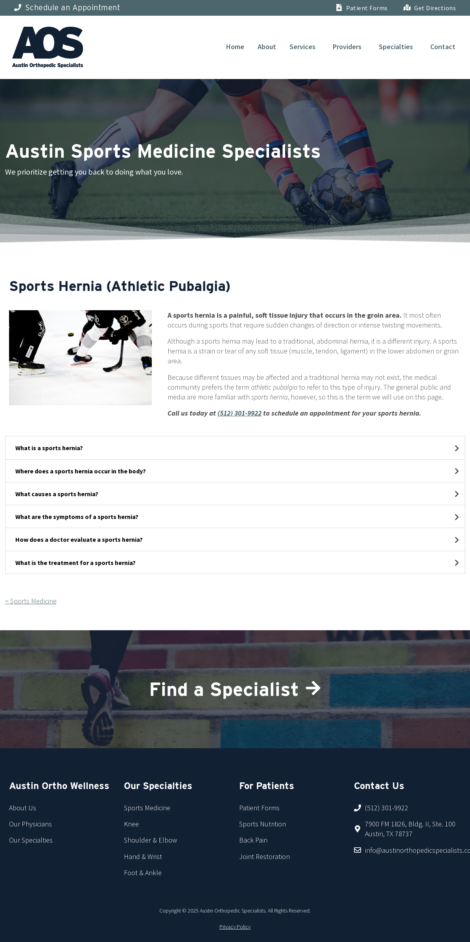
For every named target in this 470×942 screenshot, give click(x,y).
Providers (347, 46)
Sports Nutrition (262, 823)
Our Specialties (31, 839)
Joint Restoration (264, 856)
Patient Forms (259, 807)
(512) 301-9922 (239, 413)
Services (302, 46)
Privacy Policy (235, 926)
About (267, 46)
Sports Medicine (147, 807)
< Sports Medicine (31, 600)
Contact (442, 46)
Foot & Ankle (143, 872)
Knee (131, 823)
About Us (22, 807)
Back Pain (253, 839)
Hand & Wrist (143, 856)
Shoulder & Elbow (150, 839)
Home (235, 46)
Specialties (396, 46)
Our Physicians (30, 823)
